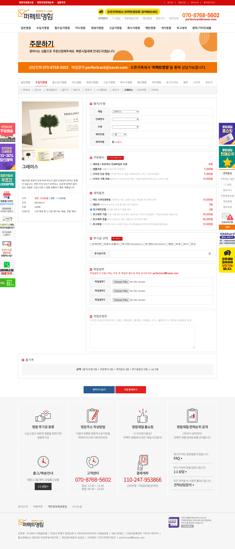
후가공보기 (117, 239)
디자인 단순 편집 (101, 174)
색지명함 (166, 28)
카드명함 (80, 28)
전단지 (208, 82)
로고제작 (182, 28)
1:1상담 (116, 18)
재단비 (96, 204)
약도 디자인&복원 (102, 200)
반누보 (38, 90)
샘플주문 (97, 169)
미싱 (193, 244)
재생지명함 (97, 28)
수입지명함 (42, 28)
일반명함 (26, 28)
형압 (171, 244)
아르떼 (155, 90)
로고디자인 (172, 82)
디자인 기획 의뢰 (101, 179)
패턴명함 (150, 28)
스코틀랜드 (102, 90)
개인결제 (147, 18)
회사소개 (194, 3)
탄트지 (116, 90)
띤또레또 (142, 90)
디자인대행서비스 (115, 158)
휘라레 (26, 90)
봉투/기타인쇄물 (201, 28)
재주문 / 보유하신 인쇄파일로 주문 (110, 164)
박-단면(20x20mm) (132, 244)
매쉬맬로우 (51, 90)
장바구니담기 (99, 389)
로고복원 (97, 224)
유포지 (88, 90)
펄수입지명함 (62, 28)
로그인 (170, 3)
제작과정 (174, 18)
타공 (178, 244)
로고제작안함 (99, 209)
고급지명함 (115, 28)
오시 (186, 244)
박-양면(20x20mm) (155, 244)
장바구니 (160, 18)
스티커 (196, 82)
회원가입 (182, 3)
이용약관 (38, 506)
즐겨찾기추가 (209, 3)
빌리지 (65, 90)
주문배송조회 (131, 18)
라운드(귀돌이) (111, 244)
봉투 (185, 82)
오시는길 (77, 506)
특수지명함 (133, 28)
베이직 (77, 90)
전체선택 (96, 244)
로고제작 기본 (100, 214)
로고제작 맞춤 (100, 219)
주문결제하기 (130, 389)
